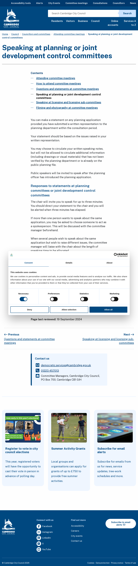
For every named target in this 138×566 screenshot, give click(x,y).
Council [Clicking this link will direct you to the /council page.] (15, 34)
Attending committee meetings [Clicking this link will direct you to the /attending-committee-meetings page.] (69, 34)
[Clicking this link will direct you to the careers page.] (75, 531)
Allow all (108, 309)
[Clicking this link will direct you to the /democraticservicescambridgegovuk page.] (66, 365)
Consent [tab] (29, 263)
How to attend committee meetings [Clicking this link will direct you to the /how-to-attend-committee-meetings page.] (58, 83)
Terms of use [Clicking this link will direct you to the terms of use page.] (130, 563)
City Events (54, 3)
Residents (57, 21)
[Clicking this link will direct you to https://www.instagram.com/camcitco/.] (45, 532)
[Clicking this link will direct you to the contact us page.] (76, 541)
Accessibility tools (21, 3)
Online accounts (113, 23)
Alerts (39, 3)
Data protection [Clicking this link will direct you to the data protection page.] (103, 563)
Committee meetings (76, 3)
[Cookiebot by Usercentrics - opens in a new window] (116, 255)
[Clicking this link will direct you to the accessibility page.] (77, 526)
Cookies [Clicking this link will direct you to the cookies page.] (90, 563)
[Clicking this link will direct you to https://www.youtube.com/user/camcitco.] (44, 549)
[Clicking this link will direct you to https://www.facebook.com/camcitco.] (44, 526)
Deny (29, 309)
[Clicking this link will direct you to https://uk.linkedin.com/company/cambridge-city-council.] (44, 538)
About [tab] (109, 263)
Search (127, 13)
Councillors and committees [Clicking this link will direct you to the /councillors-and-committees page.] (36, 34)
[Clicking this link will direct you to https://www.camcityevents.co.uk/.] (76, 536)
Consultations (100, 3)
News (133, 3)
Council (95, 21)
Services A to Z (130, 23)
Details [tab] (69, 263)
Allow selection (69, 309)
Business (83, 21)
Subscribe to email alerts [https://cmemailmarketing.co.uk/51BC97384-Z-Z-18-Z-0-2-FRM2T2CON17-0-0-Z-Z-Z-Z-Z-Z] (120, 523)
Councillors (119, 3)
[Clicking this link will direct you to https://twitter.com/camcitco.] (40, 543)
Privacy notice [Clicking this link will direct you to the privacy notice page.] (117, 563)
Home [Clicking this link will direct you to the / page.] (5, 34)
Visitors (70, 21)
